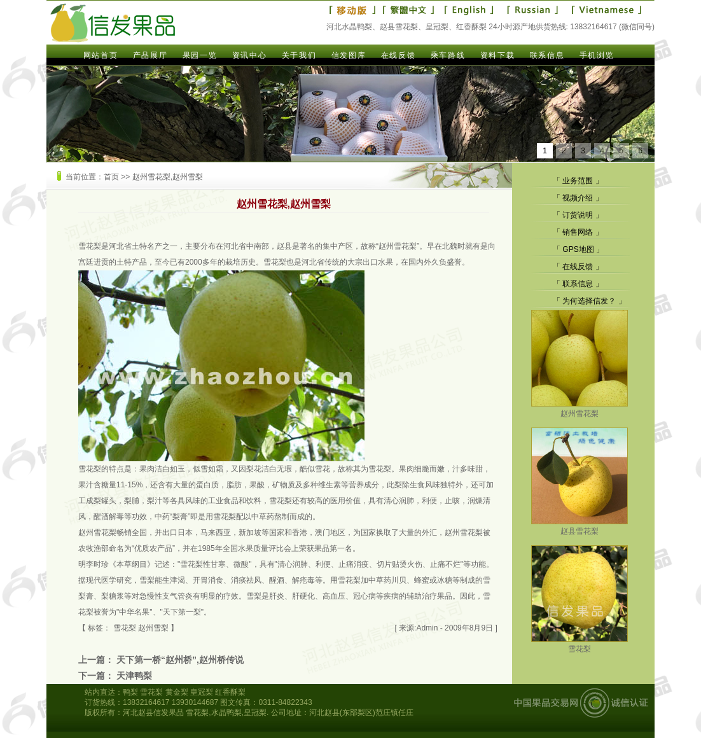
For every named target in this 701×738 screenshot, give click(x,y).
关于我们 (299, 55)
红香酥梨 (230, 692)
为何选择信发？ (589, 300)
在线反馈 (398, 55)
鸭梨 (130, 692)
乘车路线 (448, 55)
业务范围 (577, 180)
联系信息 (547, 55)
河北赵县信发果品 (153, 712)
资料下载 (497, 55)
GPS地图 (577, 249)
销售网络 (577, 232)
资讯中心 (249, 55)
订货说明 (577, 215)
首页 (111, 176)
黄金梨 (176, 692)
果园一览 (200, 55)
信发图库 (348, 55)
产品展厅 (150, 55)
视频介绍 (577, 197)
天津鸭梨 (134, 676)
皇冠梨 (201, 692)
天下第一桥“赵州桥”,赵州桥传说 (180, 660)
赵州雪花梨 (579, 409)
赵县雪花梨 (579, 526)
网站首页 (100, 55)
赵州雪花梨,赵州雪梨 (167, 176)
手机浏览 (597, 55)
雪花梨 (579, 644)
